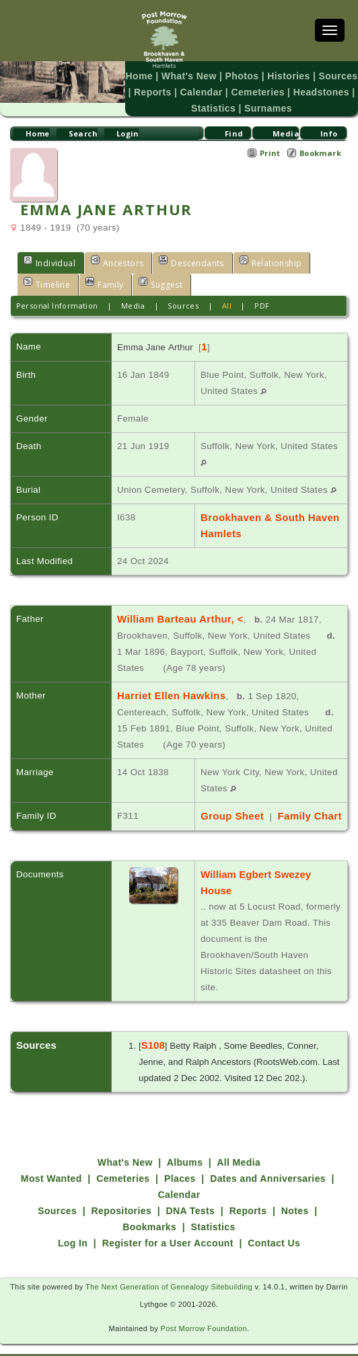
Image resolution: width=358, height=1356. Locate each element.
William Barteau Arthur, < (177, 619)
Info (329, 133)
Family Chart (305, 816)
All (226, 306)
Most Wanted (51, 1162)
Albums (185, 1146)
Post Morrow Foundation (204, 1312)
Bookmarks (149, 1210)
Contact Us (274, 1227)
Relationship (271, 262)
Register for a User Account (168, 1227)
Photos (242, 76)
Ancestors (117, 262)
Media (286, 133)
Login (127, 133)
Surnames (268, 108)
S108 (153, 1029)
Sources (338, 76)
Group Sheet (231, 816)
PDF (261, 306)
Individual (49, 262)
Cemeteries (257, 92)
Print (270, 153)
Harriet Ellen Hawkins (169, 695)
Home (138, 76)
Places (180, 1162)
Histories (288, 76)
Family (104, 283)
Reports (153, 92)
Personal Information (57, 306)
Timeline (47, 283)
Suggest (160, 283)
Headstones (321, 92)
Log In (72, 1227)
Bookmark (320, 153)
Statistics (213, 108)
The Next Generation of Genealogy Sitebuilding (169, 1271)
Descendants (191, 262)
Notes (295, 1194)
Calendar (201, 92)
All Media (238, 1146)
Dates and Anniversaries (268, 1162)
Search (83, 133)
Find (234, 133)
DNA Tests (190, 1194)
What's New (189, 76)
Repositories (121, 1194)
